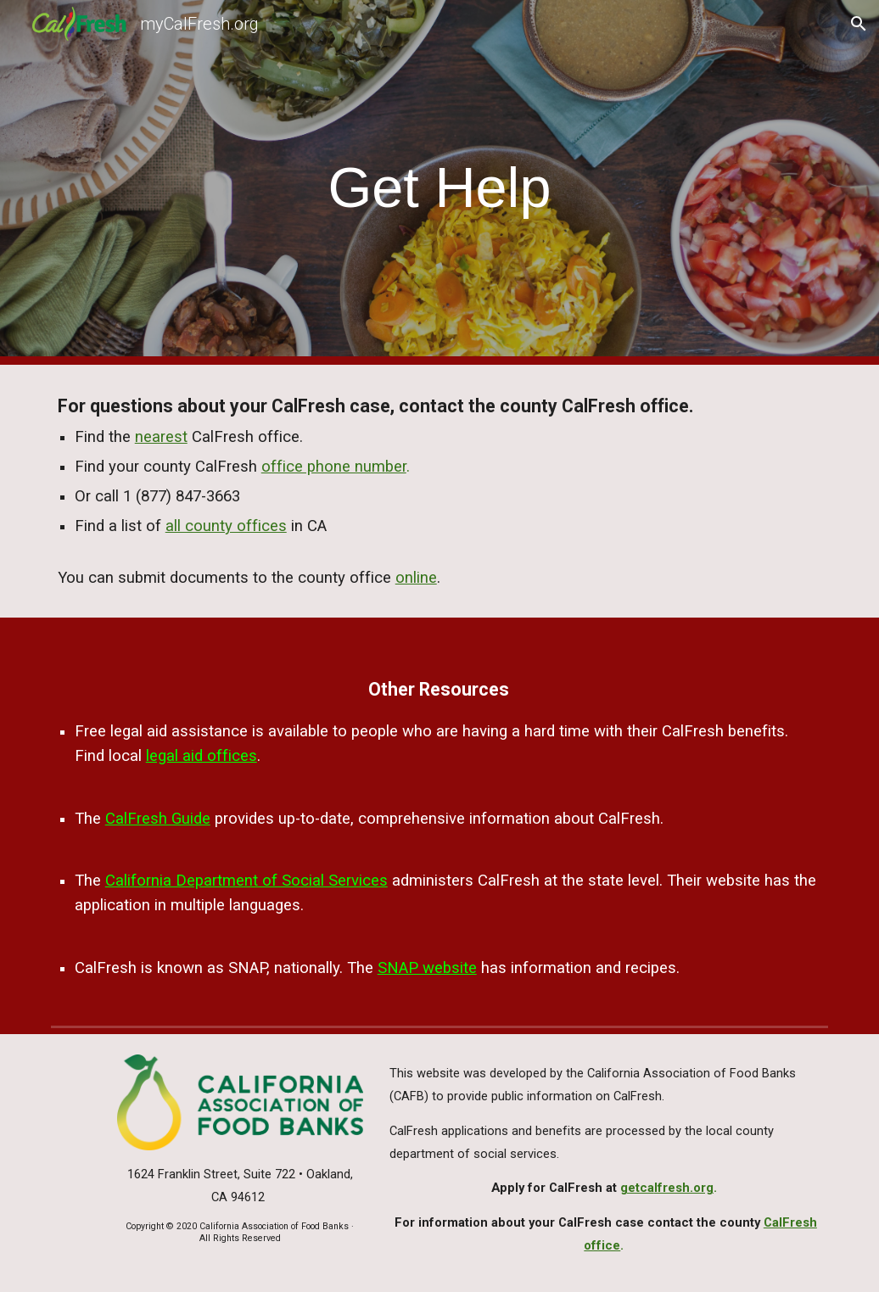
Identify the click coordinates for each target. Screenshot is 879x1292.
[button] (858, 23)
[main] (439, 182)
